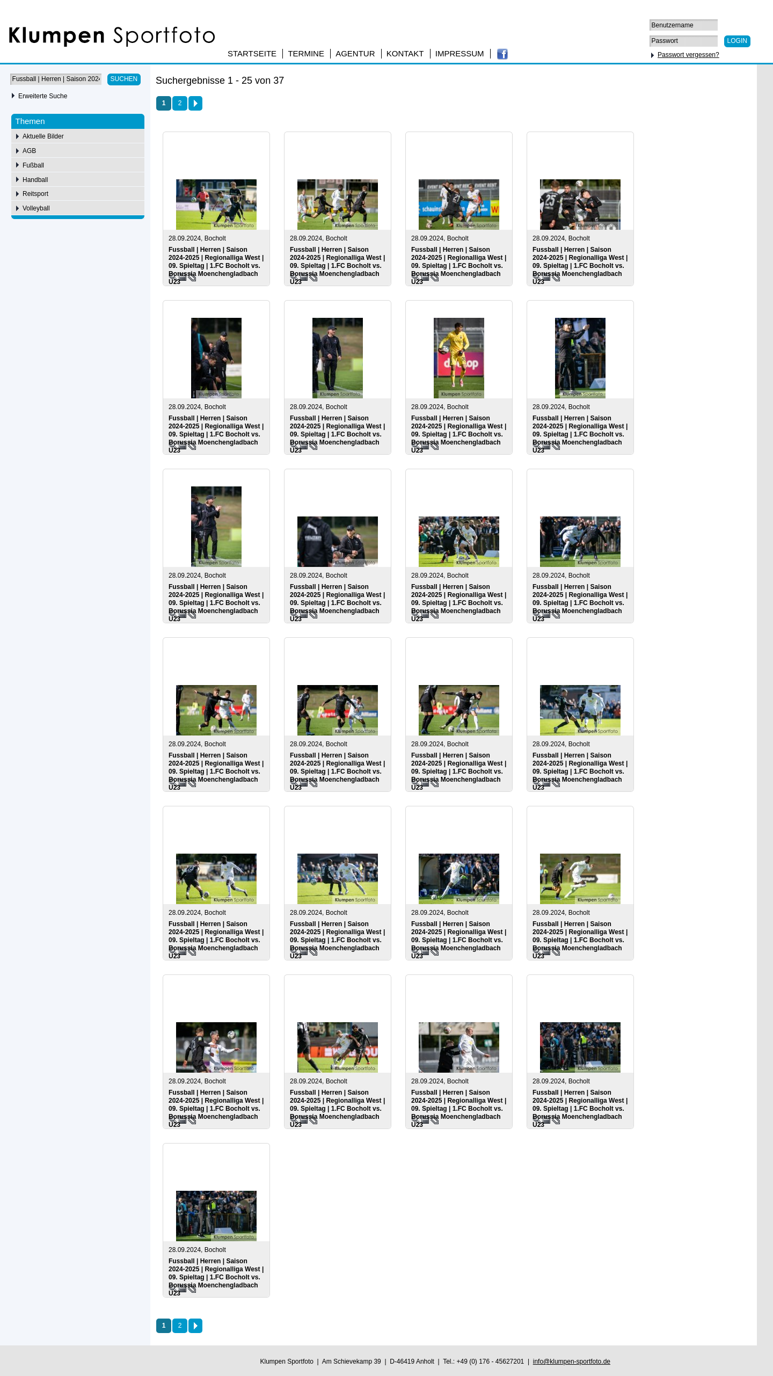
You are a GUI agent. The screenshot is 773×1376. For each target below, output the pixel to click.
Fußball (33, 165)
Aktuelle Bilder (43, 136)
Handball (35, 180)
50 (694, 82)
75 (709, 82)
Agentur (355, 53)
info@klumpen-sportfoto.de (571, 1361)
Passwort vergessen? (688, 55)
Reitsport (35, 194)
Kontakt (405, 53)
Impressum (459, 53)
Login (737, 41)
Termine (306, 53)
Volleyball (36, 208)
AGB (29, 151)
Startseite (252, 53)
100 (726, 82)
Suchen (124, 79)
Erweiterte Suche (42, 96)
